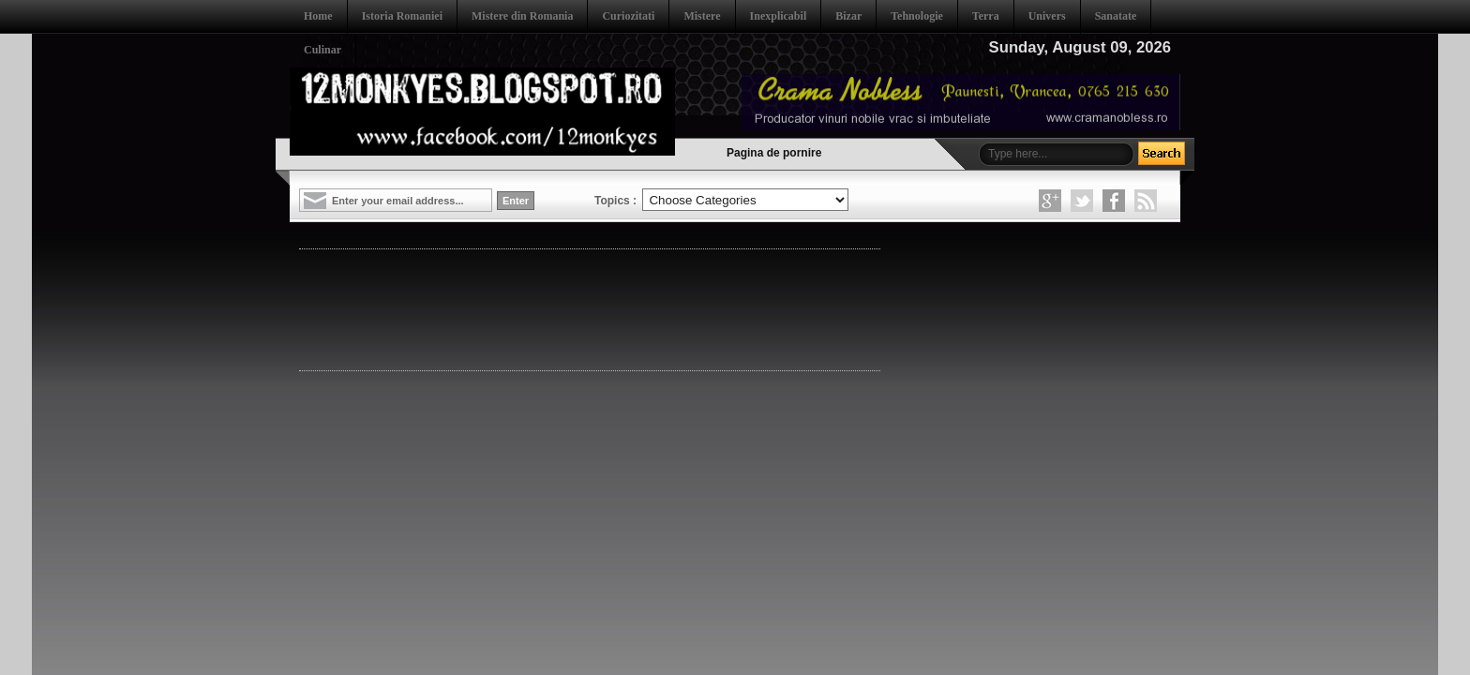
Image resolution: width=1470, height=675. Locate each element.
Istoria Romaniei (402, 15)
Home (318, 15)
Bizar (848, 15)
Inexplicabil (778, 15)
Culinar (322, 49)
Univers (1047, 15)
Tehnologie (917, 15)
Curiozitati (628, 15)
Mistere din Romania (522, 15)
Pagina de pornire (774, 152)
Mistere (701, 15)
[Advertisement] (640, 308)
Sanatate (1116, 15)
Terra (985, 15)
